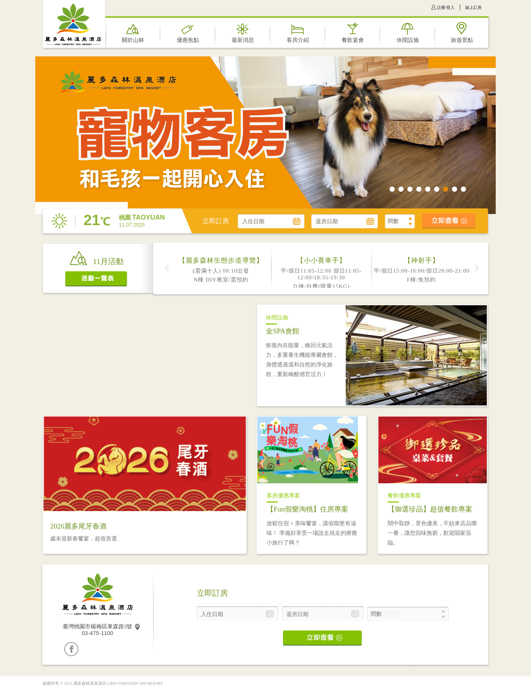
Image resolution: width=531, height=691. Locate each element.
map (137, 627)
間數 (393, 221)
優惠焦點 (188, 40)
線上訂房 (473, 7)
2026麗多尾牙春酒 (78, 526)
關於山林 (133, 40)
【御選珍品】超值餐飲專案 (430, 509)
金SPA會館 (282, 331)
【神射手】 (421, 260)
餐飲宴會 (353, 40)
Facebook (71, 649)
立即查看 (449, 221)
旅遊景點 (462, 40)
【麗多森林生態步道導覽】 (221, 260)
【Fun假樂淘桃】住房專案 (307, 509)
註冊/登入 (446, 7)
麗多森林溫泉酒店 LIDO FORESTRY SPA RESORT (73, 25)
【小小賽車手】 (321, 260)
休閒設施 (408, 40)
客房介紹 (298, 40)
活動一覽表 (96, 279)
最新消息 (243, 40)
